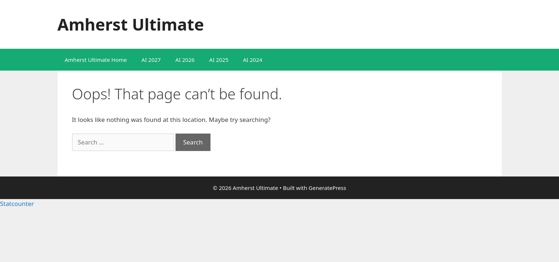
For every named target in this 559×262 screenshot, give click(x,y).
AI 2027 (151, 59)
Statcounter (17, 203)
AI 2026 (184, 59)
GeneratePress (327, 187)
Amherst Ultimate (131, 24)
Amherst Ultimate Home (96, 59)
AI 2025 (218, 59)
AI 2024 (252, 59)
